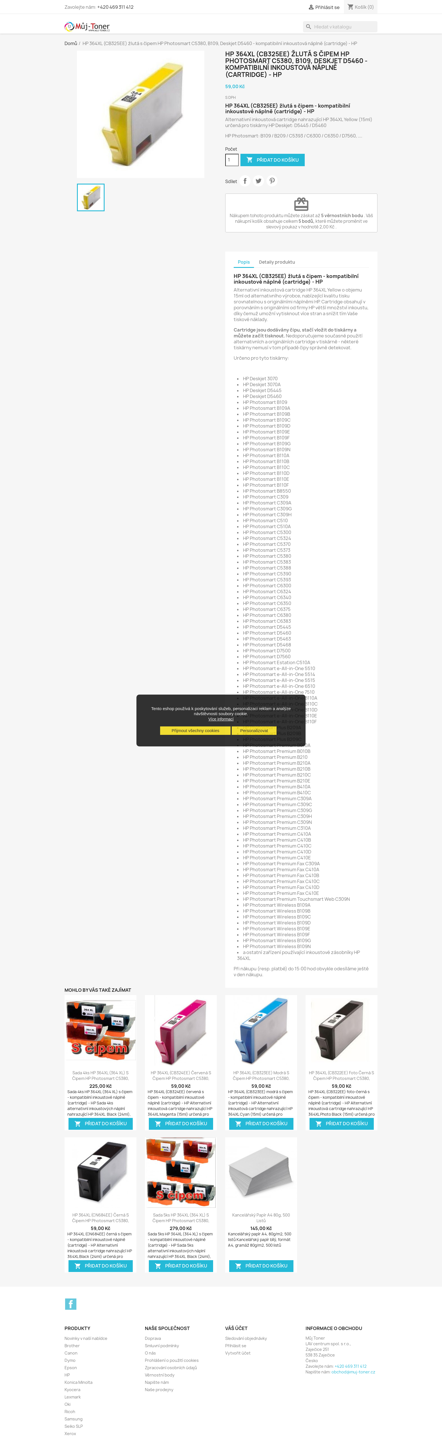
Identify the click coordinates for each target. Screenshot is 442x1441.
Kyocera (72, 1389)
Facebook (70, 1304)
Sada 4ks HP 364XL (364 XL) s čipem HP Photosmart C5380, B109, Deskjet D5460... (100, 1078)
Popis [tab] (244, 262)
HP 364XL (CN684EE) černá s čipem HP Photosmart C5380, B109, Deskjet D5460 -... (100, 1220)
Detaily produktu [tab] (277, 262)
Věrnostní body (159, 1375)
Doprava (153, 1338)
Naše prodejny (159, 1389)
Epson (71, 1367)
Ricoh (70, 1411)
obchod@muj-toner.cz (353, 1372)
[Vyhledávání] (340, 26)
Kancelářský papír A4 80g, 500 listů (261, 1217)
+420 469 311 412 (115, 7)
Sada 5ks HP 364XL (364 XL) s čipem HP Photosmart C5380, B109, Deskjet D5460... (181, 1220)
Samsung (74, 1419)
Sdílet (245, 180)
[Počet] (232, 160)
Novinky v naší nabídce (86, 1338)
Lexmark (73, 1397)
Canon (71, 1353)
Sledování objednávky (246, 1338)
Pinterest (272, 180)
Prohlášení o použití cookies (172, 1360)
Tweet (258, 180)
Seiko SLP (74, 1426)
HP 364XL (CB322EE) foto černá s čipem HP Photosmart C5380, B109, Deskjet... (341, 1078)
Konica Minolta (78, 1382)
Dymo (70, 1360)
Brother (72, 1345)
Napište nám (157, 1382)
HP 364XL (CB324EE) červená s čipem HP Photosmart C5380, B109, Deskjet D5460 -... (181, 1078)
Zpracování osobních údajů (171, 1367)
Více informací (220, 719)
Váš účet (236, 1328)
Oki (67, 1404)
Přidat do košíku (272, 160)
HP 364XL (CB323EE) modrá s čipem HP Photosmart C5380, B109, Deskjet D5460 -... (261, 1078)
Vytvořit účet (238, 1353)
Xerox (70, 1433)
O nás (150, 1353)
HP (67, 1375)
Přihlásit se (235, 1345)
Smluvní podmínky (162, 1345)
